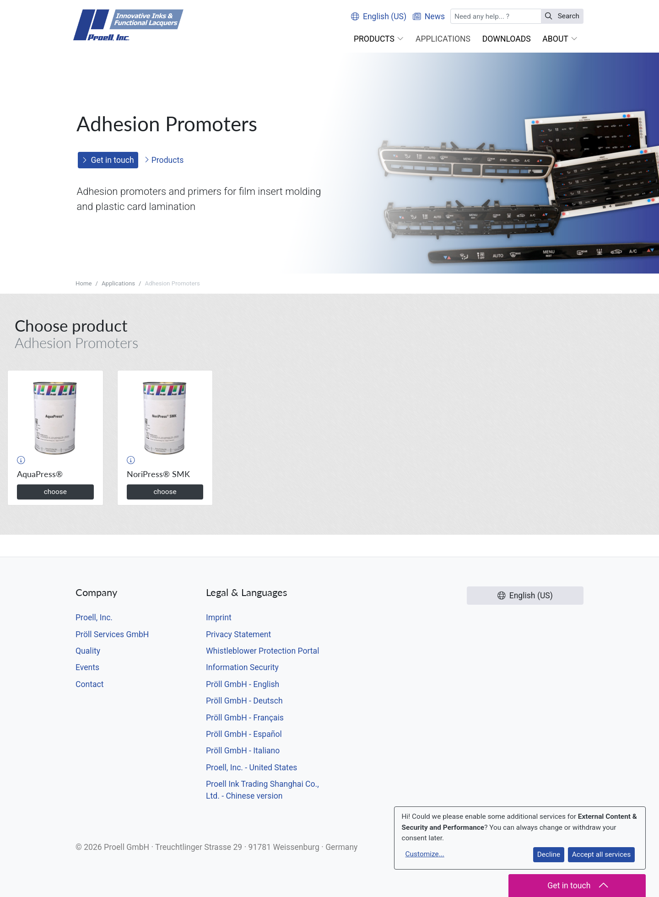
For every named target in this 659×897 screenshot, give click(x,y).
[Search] (496, 16)
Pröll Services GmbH (112, 634)
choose (55, 492)
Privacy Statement (238, 634)
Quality (88, 650)
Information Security (242, 667)
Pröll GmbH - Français (245, 717)
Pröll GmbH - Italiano (243, 750)
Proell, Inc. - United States (251, 767)
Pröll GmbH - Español (244, 734)
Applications (118, 283)
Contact (90, 684)
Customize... (424, 854)
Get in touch (108, 160)
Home (84, 283)
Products (164, 160)
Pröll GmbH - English (242, 684)
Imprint (219, 617)
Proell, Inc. (94, 617)
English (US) (378, 16)
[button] (379, 38)
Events (87, 667)
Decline (548, 854)
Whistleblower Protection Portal (262, 650)
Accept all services (601, 854)
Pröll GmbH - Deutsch (244, 700)
